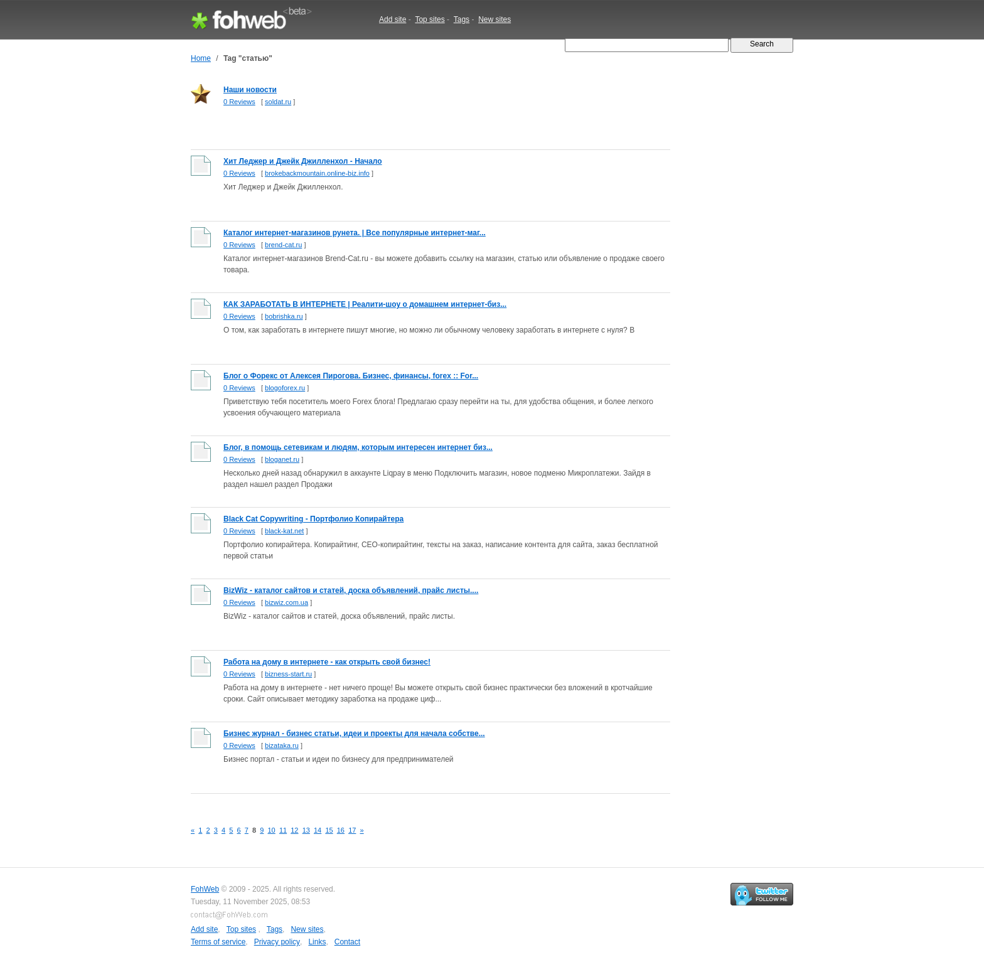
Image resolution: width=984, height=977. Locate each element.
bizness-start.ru (288, 674)
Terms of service (218, 941)
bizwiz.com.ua (286, 602)
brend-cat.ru (283, 244)
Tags (461, 19)
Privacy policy (277, 941)
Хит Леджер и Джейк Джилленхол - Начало (302, 161)
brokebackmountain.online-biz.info (317, 173)
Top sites (429, 19)
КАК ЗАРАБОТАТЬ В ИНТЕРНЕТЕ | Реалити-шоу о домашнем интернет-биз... (364, 304)
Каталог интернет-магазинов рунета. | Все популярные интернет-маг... (354, 232)
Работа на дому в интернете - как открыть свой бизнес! (326, 662)
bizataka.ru (282, 745)
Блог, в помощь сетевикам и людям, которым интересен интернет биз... (358, 447)
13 (306, 830)
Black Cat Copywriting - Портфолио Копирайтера (313, 519)
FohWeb (205, 889)
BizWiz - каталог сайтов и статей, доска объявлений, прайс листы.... (350, 590)
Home (201, 58)
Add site (392, 19)
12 (294, 830)
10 (271, 830)
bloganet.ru (282, 459)
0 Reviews (239, 101)
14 (317, 830)
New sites (494, 19)
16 (341, 830)
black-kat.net (284, 531)
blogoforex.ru (285, 388)
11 (283, 830)
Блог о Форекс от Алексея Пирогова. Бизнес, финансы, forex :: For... (350, 375)
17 (352, 830)
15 (329, 830)
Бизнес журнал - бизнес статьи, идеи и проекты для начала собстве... (354, 733)
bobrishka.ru (284, 316)
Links (317, 941)
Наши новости (250, 89)
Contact (347, 941)
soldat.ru (278, 101)
